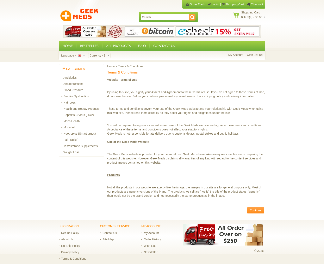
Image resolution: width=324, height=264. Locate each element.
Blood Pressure (73, 90)
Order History (152, 239)
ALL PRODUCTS (118, 46)
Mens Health (71, 121)
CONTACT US (164, 46)
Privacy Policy (70, 252)
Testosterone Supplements (80, 146)
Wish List (150, 245)
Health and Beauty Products (81, 108)
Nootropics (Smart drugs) (79, 133)
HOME (67, 46)
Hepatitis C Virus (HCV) (78, 115)
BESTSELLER (89, 46)
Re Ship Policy (70, 245)
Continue (255, 210)
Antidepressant (73, 84)
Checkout (255, 4)
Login (213, 4)
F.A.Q (142, 46)
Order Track (195, 4)
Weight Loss (71, 152)
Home (111, 66)
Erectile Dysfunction (76, 96)
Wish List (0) (255, 55)
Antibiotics (70, 77)
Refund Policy (70, 233)
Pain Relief (70, 139)
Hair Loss (69, 102)
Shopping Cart (233, 4)
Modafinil (69, 127)
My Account (235, 55)
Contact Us (109, 233)
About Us (67, 239)
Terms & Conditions (130, 66)
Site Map (108, 239)
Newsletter (150, 252)
